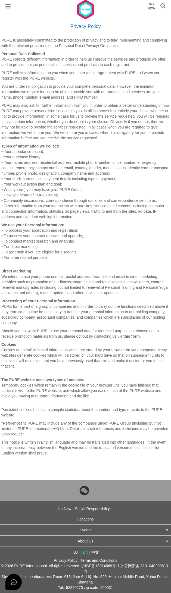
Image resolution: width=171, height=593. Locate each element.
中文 (95, 552)
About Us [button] (123, 541)
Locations (85, 519)
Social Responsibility (92, 509)
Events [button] (124, 529)
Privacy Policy (65, 560)
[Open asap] (13, 582)
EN (85, 552)
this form (131, 336)
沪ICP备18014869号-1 (100, 566)
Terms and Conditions (98, 560)
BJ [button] (75, 552)
